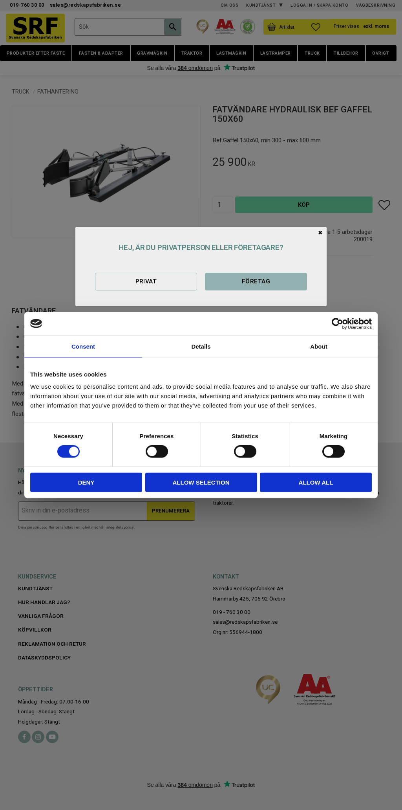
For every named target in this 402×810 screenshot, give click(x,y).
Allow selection (201, 482)
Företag (256, 281)
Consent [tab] (83, 346)
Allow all (316, 482)
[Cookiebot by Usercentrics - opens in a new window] (337, 323)
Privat (146, 281)
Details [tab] (200, 346)
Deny (86, 482)
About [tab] (318, 346)
